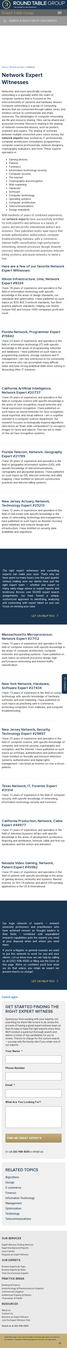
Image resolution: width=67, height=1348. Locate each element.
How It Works (8, 1251)
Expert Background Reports (15, 1248)
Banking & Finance (11, 1285)
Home (5, 67)
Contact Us (7, 1313)
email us (38, 1151)
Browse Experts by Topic (14, 1266)
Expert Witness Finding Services (17, 1244)
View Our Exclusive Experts (15, 1273)
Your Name (14, 1051)
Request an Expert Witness (15, 1254)
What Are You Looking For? (23, 1102)
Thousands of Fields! (12, 1298)
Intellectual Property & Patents (16, 1295)
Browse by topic (17, 67)
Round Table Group (18, 13)
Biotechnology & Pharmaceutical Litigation (23, 1288)
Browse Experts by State (14, 1270)
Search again (10, 997)
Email (10, 1085)
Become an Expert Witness (15, 1317)
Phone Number (15, 1068)
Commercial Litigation (13, 1291)
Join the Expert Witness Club (16, 1320)
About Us (6, 1310)
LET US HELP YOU (43, 616)
